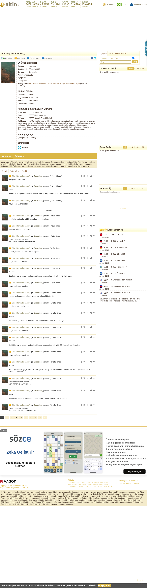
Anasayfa (110, 4)
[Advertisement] (73, 29)
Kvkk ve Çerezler (125, 564)
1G (143, 152)
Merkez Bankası (140, 4)
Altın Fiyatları (72, 565)
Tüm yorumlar (34, 58)
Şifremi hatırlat (120, 54)
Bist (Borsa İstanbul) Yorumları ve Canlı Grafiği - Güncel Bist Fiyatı (54, 84)
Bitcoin (80, 567)
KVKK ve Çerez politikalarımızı (71, 585)
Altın (83, 563)
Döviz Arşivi (108, 567)
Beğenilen (14, 171)
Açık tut (136, 58)
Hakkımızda (133, 561)
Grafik (24, 171)
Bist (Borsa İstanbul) (21, 176)
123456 (25, 147)
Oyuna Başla (134, 552)
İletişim (136, 564)
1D (137, 68)
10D (131, 152)
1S (137, 152)
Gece (140, 584)
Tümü (4, 171)
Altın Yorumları (93, 565)
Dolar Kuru (104, 563)
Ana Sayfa (122, 561)
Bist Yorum (82, 565)
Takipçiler (20, 156)
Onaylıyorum (104, 585)
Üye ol (111, 54)
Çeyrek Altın (72, 567)
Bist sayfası (49, 58)
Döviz (125, 4)
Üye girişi (103, 54)
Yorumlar (6, 156)
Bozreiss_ (38, 176)
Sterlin (100, 567)
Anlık (131, 68)
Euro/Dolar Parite (90, 567)
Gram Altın (71, 563)
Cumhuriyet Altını (93, 563)
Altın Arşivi (21, 58)
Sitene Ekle (8, 58)
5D (143, 68)
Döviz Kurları (103, 565)
